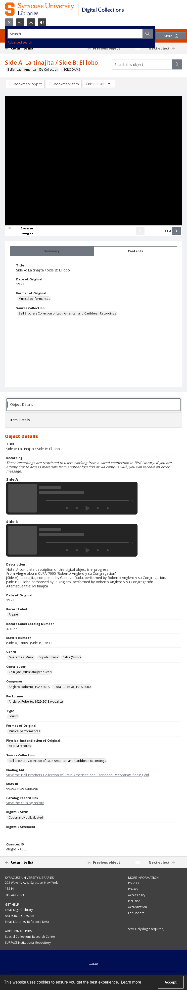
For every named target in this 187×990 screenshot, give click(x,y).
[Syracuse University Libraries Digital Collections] (79, 9)
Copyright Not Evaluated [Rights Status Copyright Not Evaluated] (26, 817)
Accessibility (136, 895)
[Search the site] (75, 33)
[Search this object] (142, 64)
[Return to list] (28, 48)
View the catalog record (25, 802)
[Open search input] (9, 22)
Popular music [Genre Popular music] (49, 657)
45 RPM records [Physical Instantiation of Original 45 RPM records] (20, 746)
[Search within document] (177, 64)
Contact (93, 963)
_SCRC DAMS (71, 69)
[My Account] (31, 22)
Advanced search (20, 42)
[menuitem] (93, 963)
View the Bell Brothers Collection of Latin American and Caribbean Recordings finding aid (77, 775)
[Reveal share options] (20, 22)
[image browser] (23, 230)
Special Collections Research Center (30, 937)
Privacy (133, 889)
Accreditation (137, 907)
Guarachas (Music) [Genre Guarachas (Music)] (21, 657)
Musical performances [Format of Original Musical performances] (34, 299)
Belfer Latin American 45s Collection (32, 69)
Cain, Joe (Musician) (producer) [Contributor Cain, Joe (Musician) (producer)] (30, 672)
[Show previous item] (140, 231)
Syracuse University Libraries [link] (29, 877)
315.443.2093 (14, 895)
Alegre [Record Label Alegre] (13, 614)
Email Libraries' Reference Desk (27, 922)
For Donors (136, 913)
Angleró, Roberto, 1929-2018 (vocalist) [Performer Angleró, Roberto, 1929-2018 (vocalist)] (36, 701)
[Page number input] (154, 231)
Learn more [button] (131, 982)
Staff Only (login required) (146, 929)
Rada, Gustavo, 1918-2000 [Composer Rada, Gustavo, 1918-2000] (72, 687)
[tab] (52, 251)
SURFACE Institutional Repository (28, 942)
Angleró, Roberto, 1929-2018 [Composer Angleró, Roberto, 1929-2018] (29, 687)
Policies (133, 883)
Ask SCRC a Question (19, 916)
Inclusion (134, 901)
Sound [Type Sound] (13, 716)
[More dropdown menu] (171, 36)
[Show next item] (176, 231)
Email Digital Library (19, 910)
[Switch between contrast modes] (42, 22)
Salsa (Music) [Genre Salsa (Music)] (72, 657)
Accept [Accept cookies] (171, 982)
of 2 (167, 230)
